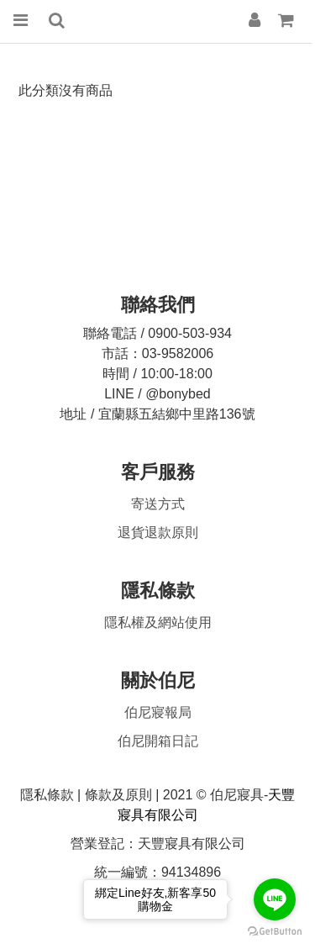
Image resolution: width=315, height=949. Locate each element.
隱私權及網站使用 (158, 622)
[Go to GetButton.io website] (275, 931)
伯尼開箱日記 (158, 741)
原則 (158, 532)
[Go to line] (275, 899)
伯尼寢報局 (158, 712)
